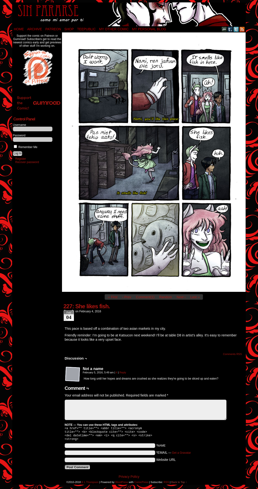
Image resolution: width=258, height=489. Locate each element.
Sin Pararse (129, 14)
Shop (69, 29)
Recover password (27, 162)
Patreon (53, 29)
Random (165, 297)
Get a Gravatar (181, 454)
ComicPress (141, 484)
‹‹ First (112, 297)
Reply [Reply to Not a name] (122, 372)
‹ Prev (126, 297)
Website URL (166, 461)
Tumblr (230, 29)
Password (19, 135)
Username (19, 125)
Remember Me (25, 147)
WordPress (121, 484)
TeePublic (86, 29)
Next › (181, 297)
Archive (34, 29)
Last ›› (195, 297)
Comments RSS (232, 354)
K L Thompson (90, 484)
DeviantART (224, 29)
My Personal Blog (149, 29)
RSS (242, 29)
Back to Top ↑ (179, 484)
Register (20, 158)
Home (19, 29)
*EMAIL (173, 454)
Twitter (236, 29)
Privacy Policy (129, 478)
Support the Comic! (38, 102)
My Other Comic (114, 29)
